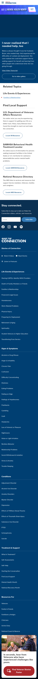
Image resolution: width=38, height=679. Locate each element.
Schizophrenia (7, 533)
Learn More (32, 9)
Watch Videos (9, 256)
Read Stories (22, 256)
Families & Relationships (11, 97)
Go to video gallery (18, 76)
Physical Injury (7, 311)
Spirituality (5, 328)
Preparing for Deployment (11, 317)
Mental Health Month (9, 582)
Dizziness (5, 383)
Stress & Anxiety (7, 460)
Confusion (5, 371)
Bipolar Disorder (7, 499)
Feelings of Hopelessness (10, 399)
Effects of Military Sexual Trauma (13, 511)
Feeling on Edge (7, 394)
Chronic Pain (6, 366)
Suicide (4, 538)
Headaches (5, 422)
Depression (6, 505)
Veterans (5, 603)
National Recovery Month (11, 587)
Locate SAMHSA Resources (15, 168)
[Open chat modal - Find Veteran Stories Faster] (19, 671)
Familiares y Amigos (8, 614)
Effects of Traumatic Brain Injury (13, 516)
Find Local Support (8, 576)
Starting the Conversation (11, 571)
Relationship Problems (9, 449)
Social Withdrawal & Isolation (12, 455)
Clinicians (5, 620)
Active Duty (6, 625)
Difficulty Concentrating (10, 377)
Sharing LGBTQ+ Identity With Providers (16, 278)
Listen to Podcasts (10, 261)
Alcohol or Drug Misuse (10, 355)
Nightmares (6, 433)
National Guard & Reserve (11, 631)
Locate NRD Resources (13, 192)
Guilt (3, 416)
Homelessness (7, 300)
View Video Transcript (10, 70)
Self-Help (5, 565)
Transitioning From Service (11, 339)
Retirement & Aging (8, 322)
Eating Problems (7, 388)
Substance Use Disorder (10, 522)
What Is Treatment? (8, 554)
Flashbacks (5, 405)
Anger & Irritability (8, 360)
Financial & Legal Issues (10, 295)
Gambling (5, 410)
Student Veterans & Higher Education (15, 334)
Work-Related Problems (10, 306)
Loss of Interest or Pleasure (11, 427)
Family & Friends (7, 609)
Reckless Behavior (8, 444)
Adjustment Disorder (9, 483)
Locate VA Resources (13, 135)
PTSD (4, 527)
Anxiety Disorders (8, 494)
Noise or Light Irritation (10, 438)
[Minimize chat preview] (34, 637)
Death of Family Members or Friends (14, 284)
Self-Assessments (8, 560)
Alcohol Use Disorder (9, 488)
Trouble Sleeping (7, 466)
